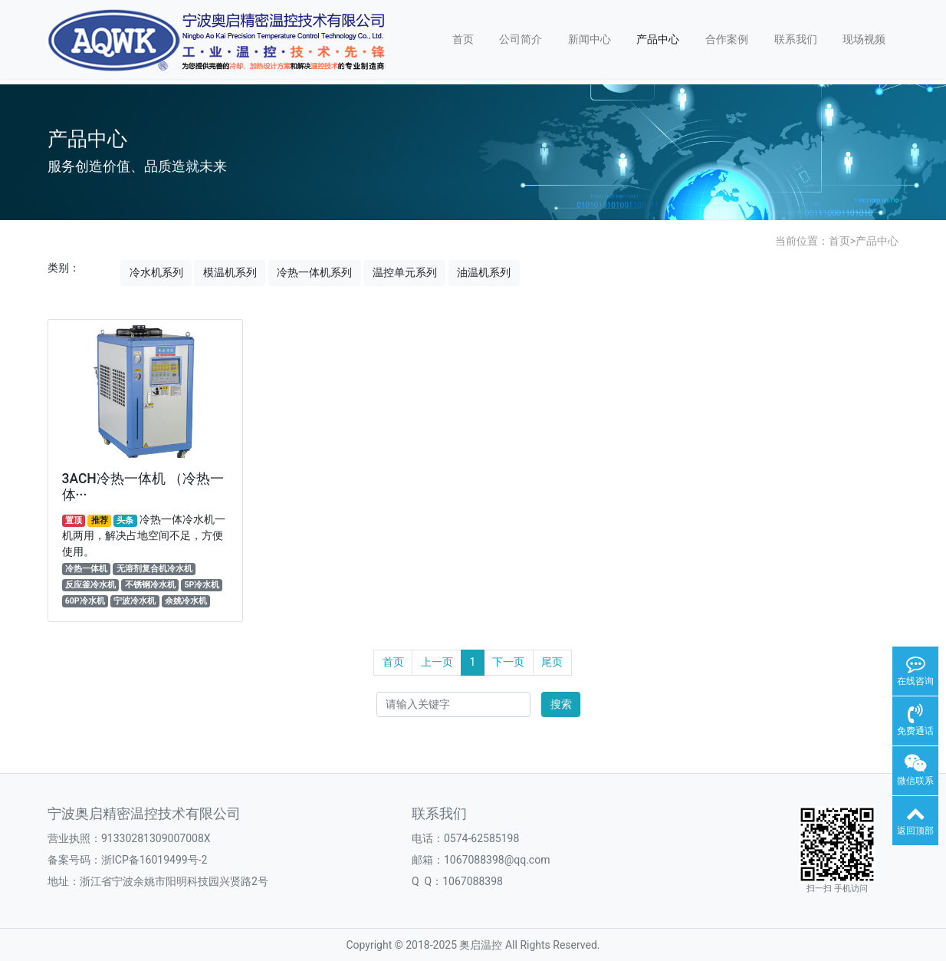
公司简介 (520, 39)
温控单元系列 (405, 272)
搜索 (561, 704)
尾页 (552, 662)
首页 (463, 39)
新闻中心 (589, 39)
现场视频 (864, 39)
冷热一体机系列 (314, 272)
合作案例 (726, 39)
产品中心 (657, 39)
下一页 (508, 662)
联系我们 (795, 39)
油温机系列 (484, 272)
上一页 (437, 662)
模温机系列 (230, 272)
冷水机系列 (156, 272)
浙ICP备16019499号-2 (154, 860)
